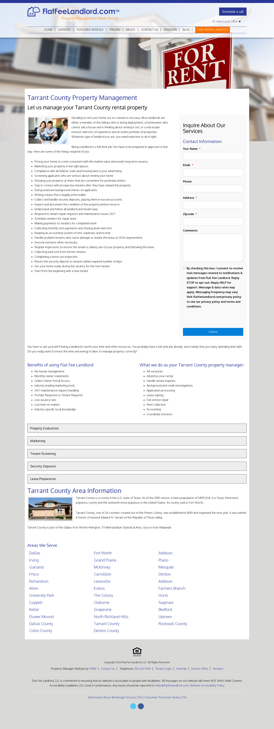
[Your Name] (213, 156)
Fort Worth (103, 552)
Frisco (34, 574)
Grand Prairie (105, 560)
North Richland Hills (111, 616)
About (130, 29)
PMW (92, 668)
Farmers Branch (171, 588)
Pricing (115, 29)
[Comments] (213, 248)
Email (186, 165)
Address (188, 197)
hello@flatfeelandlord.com (172, 685)
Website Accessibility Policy (207, 685)
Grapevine (102, 609)
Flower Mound (41, 616)
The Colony (103, 595)
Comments (190, 230)
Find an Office (199, 668)
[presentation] (209, 319)
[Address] (213, 205)
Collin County (40, 630)
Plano (163, 560)
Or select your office (226, 21)
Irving (34, 560)
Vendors (170, 29)
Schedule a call (233, 11)
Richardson (38, 581)
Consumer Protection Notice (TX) (165, 697)
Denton (164, 574)
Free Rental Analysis (212, 29)
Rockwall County (172, 623)
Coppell (36, 602)
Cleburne (101, 602)
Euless (99, 588)
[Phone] (213, 189)
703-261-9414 (142, 668)
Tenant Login (163, 668)
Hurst (163, 595)
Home (48, 29)
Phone (187, 181)
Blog (186, 29)
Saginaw (165, 602)
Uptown (165, 616)
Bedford (165, 609)
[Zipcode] (213, 221)
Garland (36, 567)
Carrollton (102, 574)
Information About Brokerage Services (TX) (115, 697)
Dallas (34, 552)
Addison (165, 552)
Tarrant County (107, 623)
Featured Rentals (90, 29)
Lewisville (102, 581)
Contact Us (149, 29)
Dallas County (41, 623)
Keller (34, 609)
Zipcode (188, 214)
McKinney (102, 567)
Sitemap (181, 668)
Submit (213, 332)
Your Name (190, 148)
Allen (33, 588)
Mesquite (166, 567)
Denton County (106, 630)
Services (64, 29)
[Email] (213, 172)
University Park (41, 595)
